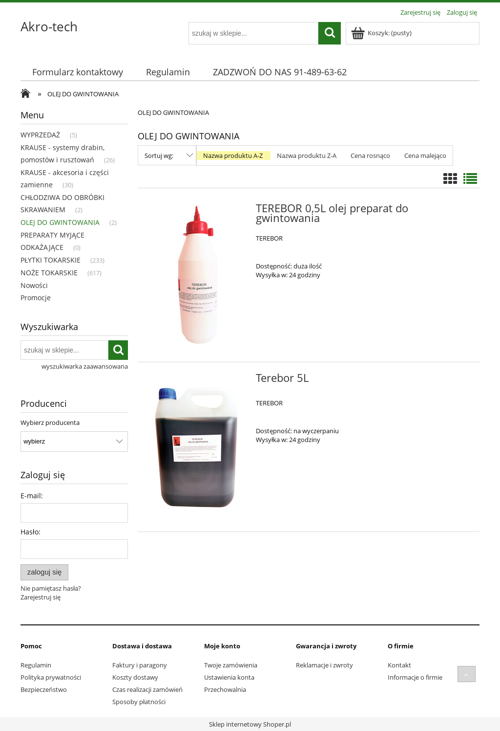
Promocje (36, 297)
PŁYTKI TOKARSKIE (51, 260)
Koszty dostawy (135, 677)
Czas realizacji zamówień (147, 689)
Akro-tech (49, 26)
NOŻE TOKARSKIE (49, 272)
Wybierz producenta (50, 422)
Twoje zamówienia (230, 665)
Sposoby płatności (139, 701)
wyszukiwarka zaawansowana (85, 366)
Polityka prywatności (51, 677)
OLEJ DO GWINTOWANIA (60, 222)
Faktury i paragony (139, 665)
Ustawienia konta (229, 677)
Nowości (34, 285)
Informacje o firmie (415, 677)
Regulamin (36, 665)
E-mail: (32, 495)
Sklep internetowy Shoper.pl (250, 724)
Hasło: (31, 531)
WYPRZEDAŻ (40, 134)
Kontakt (399, 665)
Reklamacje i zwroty (324, 665)
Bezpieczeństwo (44, 689)
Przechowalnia (225, 689)
